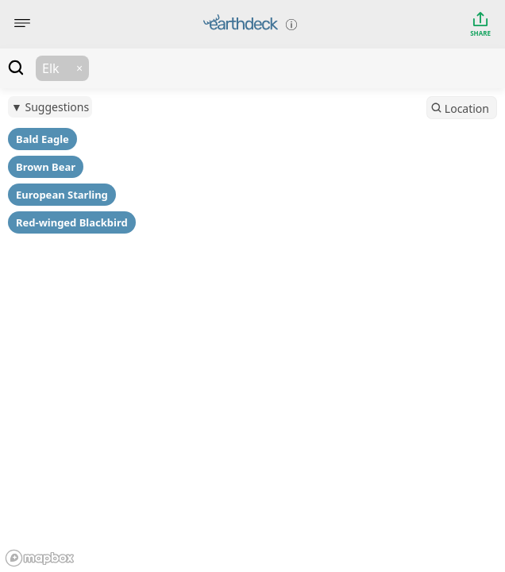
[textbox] (297, 68)
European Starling (62, 194)
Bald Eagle (42, 139)
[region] (252, 286)
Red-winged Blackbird (72, 222)
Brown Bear (45, 167)
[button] (79, 68)
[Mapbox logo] (40, 558)
